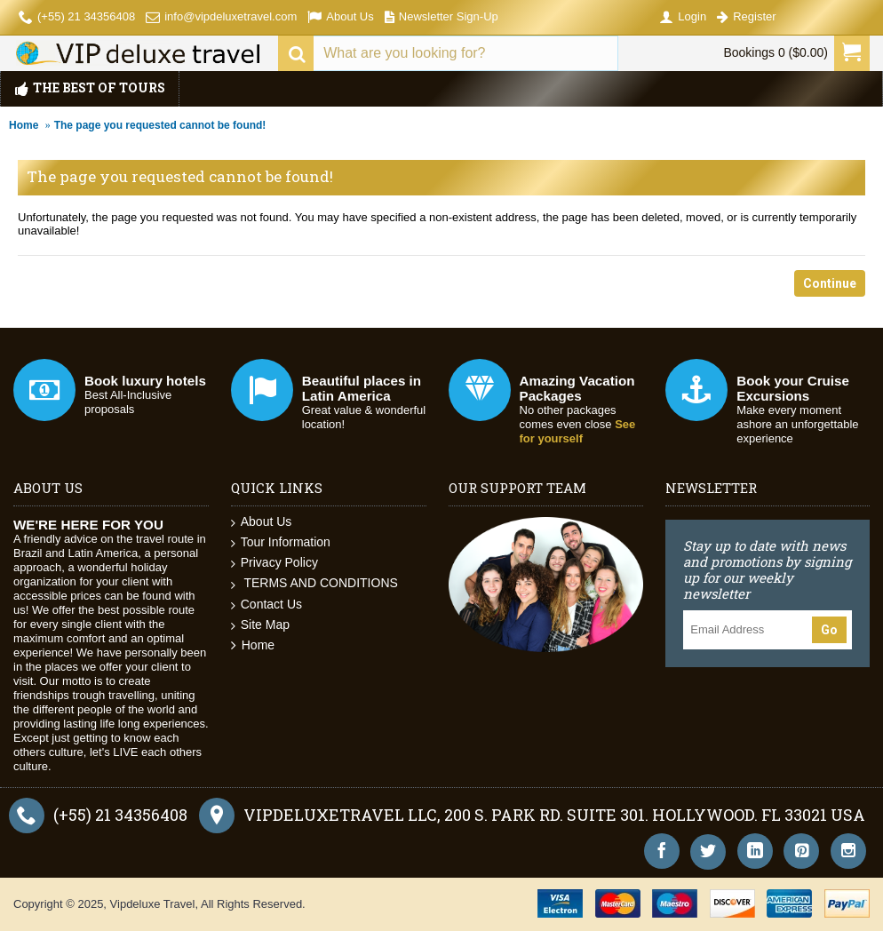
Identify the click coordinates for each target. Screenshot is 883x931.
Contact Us (266, 604)
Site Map (260, 625)
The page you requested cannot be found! (160, 125)
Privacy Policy (274, 562)
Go (829, 630)
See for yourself (578, 431)
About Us (261, 521)
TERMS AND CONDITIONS (314, 583)
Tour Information (280, 542)
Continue (829, 283)
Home (23, 125)
